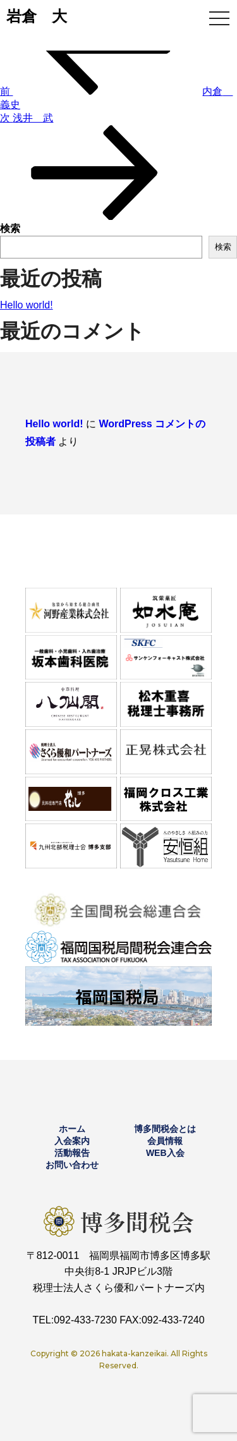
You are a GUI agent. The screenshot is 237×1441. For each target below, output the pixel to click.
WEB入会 (165, 1153)
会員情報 (165, 1141)
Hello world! (26, 305)
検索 (10, 228)
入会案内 (72, 1141)
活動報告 (72, 1153)
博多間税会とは (165, 1129)
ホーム (72, 1129)
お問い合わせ (72, 1165)
